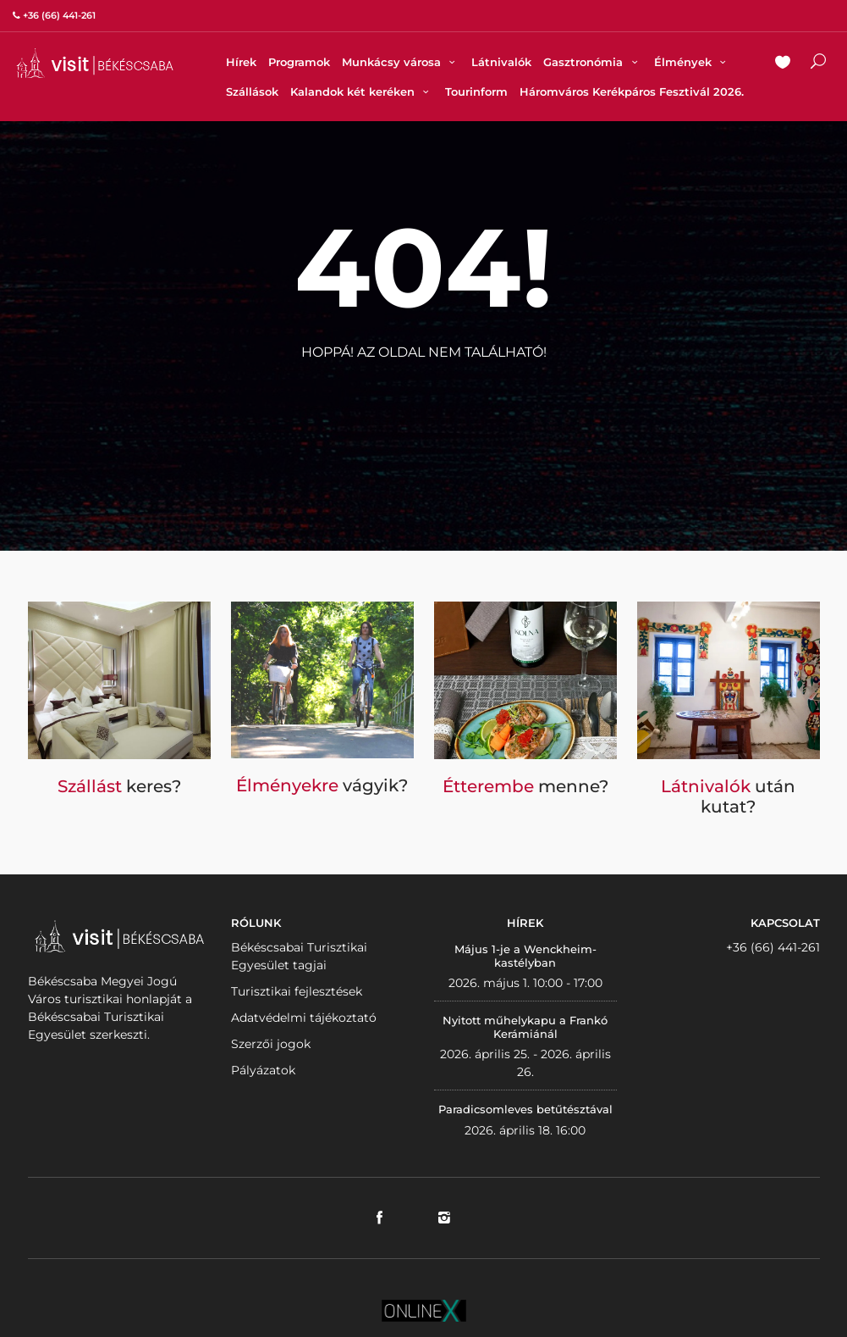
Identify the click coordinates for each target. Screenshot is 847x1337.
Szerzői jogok (271, 1043)
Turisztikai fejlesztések (296, 991)
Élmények (692, 62)
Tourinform (476, 91)
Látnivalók (501, 62)
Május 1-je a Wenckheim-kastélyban (525, 955)
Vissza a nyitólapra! (424, 393)
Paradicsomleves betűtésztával (525, 1109)
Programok (299, 62)
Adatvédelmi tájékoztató (304, 1017)
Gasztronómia (592, 62)
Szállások (252, 91)
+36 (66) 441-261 (773, 947)
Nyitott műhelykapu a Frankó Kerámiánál (525, 1026)
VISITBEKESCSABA (94, 63)
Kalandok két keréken (361, 91)
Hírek (241, 62)
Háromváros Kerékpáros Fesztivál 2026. (632, 91)
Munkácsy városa (400, 62)
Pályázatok (263, 1070)
